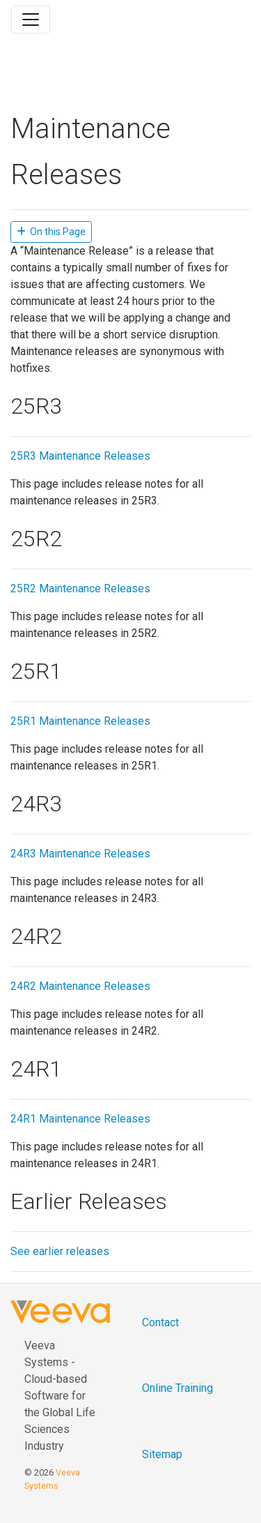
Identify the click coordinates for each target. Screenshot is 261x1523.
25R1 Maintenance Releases (80, 721)
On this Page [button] (51, 231)
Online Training (177, 1388)
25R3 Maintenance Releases (80, 456)
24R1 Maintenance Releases (80, 1118)
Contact (160, 1322)
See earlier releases (59, 1251)
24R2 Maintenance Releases (80, 986)
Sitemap (162, 1454)
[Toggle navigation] (30, 19)
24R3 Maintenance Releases (80, 853)
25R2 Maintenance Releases (80, 588)
